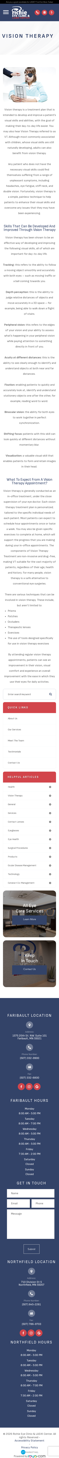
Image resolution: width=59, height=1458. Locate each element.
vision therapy (15, 795)
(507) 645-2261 (31, 1304)
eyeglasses (13, 830)
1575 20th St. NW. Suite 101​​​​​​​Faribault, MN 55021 (29, 1037)
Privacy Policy (29, 1447)
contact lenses (16, 821)
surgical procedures (18, 848)
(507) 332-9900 (29, 1058)
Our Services (14, 729)
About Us (12, 718)
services (12, 813)
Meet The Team (16, 740)
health (11, 786)
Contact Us (14, 762)
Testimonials (14, 751)
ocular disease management (22, 865)
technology (14, 874)
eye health (13, 839)
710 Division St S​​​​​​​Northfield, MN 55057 (31, 1283)
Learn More (29, 919)
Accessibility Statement (29, 1440)
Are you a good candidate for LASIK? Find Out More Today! (29, 2)
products (12, 856)
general (11, 804)
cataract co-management (21, 882)
